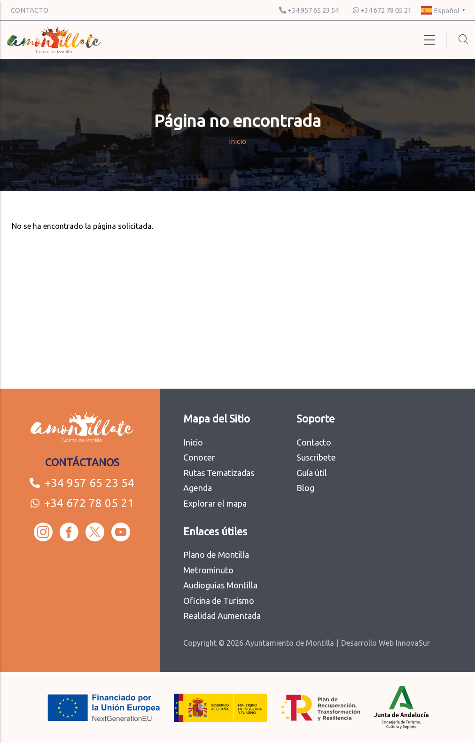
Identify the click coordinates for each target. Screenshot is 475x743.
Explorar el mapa (215, 503)
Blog (305, 488)
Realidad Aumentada (222, 615)
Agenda (197, 488)
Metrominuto (208, 570)
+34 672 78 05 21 (382, 10)
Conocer (199, 457)
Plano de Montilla (216, 554)
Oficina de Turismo (218, 600)
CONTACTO (29, 10)
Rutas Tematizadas (218, 472)
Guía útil (311, 472)
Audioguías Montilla (220, 585)
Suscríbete (316, 457)
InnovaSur (413, 643)
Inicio (237, 141)
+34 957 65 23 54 (309, 10)
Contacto (313, 442)
